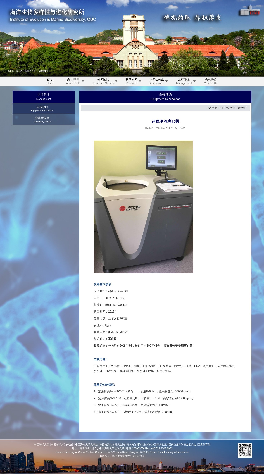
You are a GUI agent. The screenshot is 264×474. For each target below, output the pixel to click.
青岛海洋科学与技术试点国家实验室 (147, 444)
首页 (221, 107)
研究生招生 (159, 82)
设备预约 (241, 107)
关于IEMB (75, 82)
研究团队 (105, 82)
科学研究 (134, 82)
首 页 (50, 82)
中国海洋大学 (41, 444)
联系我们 (210, 82)
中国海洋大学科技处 (62, 444)
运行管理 (186, 82)
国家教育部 (204, 444)
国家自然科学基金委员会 (182, 444)
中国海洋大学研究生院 (112, 444)
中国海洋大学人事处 (86, 444)
